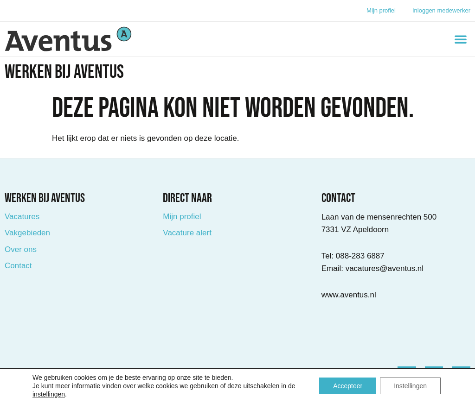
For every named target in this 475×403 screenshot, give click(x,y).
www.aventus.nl (348, 294)
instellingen (48, 394)
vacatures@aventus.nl (385, 268)
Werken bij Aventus (64, 72)
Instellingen (410, 386)
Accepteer (347, 386)
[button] (460, 39)
